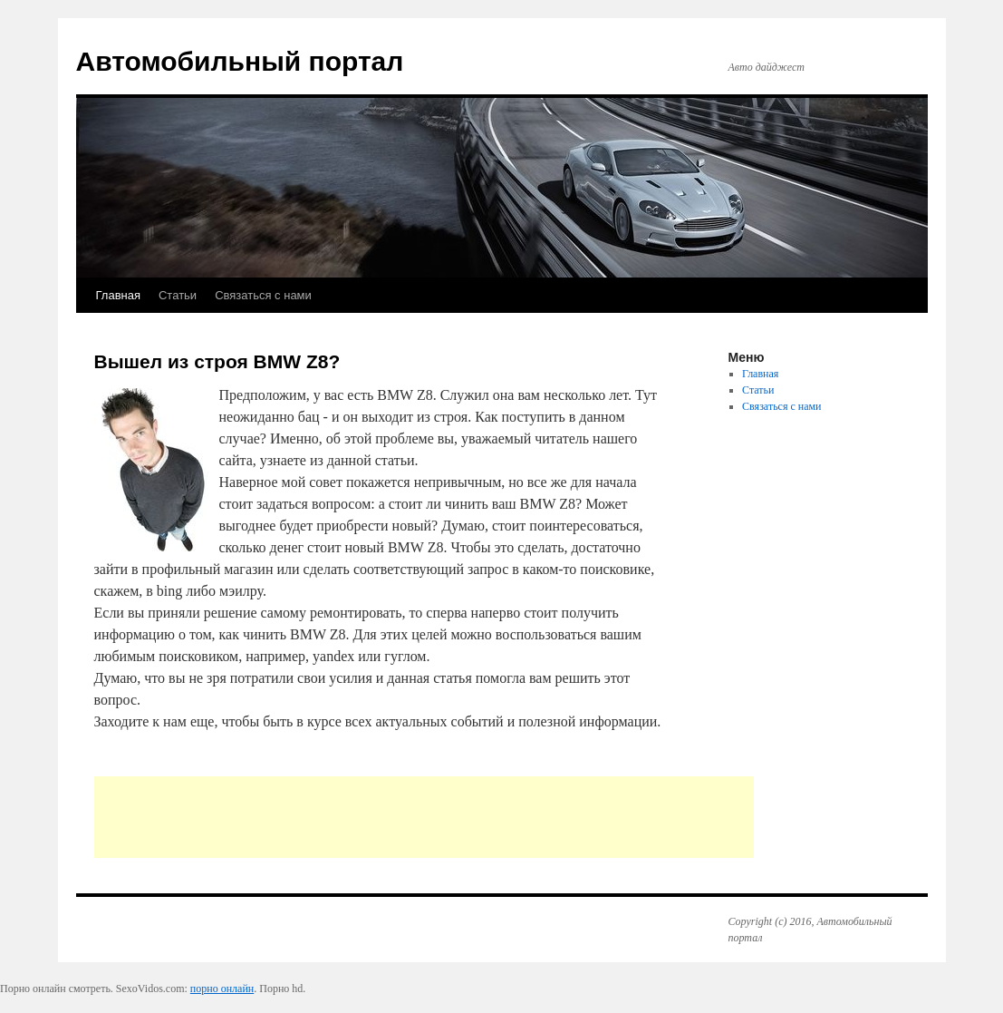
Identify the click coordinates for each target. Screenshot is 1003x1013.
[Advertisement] (424, 817)
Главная (118, 295)
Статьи (178, 295)
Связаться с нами (263, 295)
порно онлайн (222, 988)
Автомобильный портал (240, 61)
